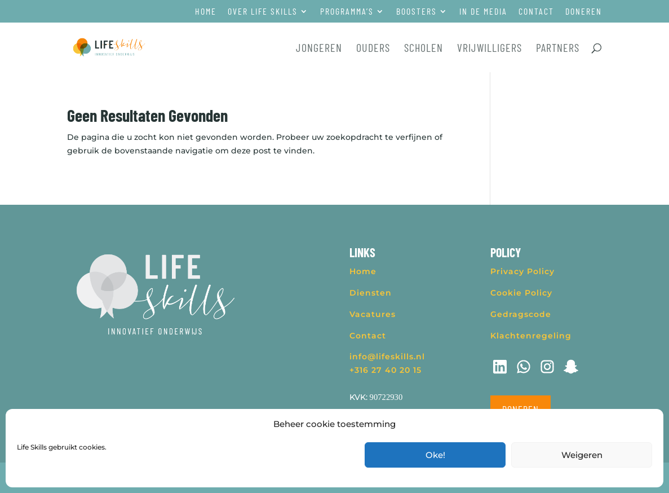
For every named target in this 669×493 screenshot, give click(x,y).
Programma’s (347, 11)
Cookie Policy (521, 293)
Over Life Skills (263, 11)
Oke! (435, 455)
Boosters (416, 11)
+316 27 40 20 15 (385, 370)
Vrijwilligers (489, 48)
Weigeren (581, 455)
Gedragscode (520, 314)
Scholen (423, 48)
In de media (483, 11)
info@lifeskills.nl (387, 356)
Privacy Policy (522, 271)
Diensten (370, 293)
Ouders (373, 48)
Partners (557, 48)
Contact (536, 11)
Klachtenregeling (530, 336)
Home (205, 11)
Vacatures (372, 314)
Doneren (583, 11)
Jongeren (319, 48)
